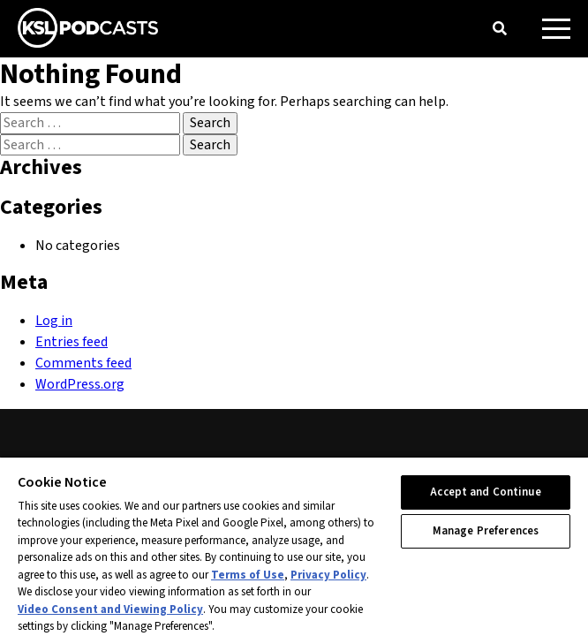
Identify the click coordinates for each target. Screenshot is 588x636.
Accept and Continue (485, 492)
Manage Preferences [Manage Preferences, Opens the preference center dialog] (486, 531)
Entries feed (71, 342)
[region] (294, 546)
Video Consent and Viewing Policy (110, 609)
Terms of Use (247, 575)
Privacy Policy (328, 575)
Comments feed (83, 363)
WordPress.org (79, 384)
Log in (53, 320)
